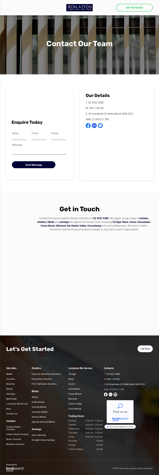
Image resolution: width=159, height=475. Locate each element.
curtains (143, 218)
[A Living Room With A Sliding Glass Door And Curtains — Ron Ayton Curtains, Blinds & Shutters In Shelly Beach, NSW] (39, 103)
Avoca (132, 222)
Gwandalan (144, 222)
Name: (15, 133)
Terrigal (116, 222)
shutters (41, 222)
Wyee (125, 222)
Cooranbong (94, 225)
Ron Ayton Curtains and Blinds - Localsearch (120, 411)
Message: (17, 144)
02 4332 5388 (95, 102)
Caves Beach (48, 225)
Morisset (61, 225)
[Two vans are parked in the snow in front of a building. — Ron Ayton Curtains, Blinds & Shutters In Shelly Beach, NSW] (79, 279)
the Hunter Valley (76, 225)
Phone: (55, 133)
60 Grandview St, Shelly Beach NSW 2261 (111, 113)
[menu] (7, 9)
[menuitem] (17, 374)
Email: (35, 133)
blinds (51, 222)
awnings (64, 222)
